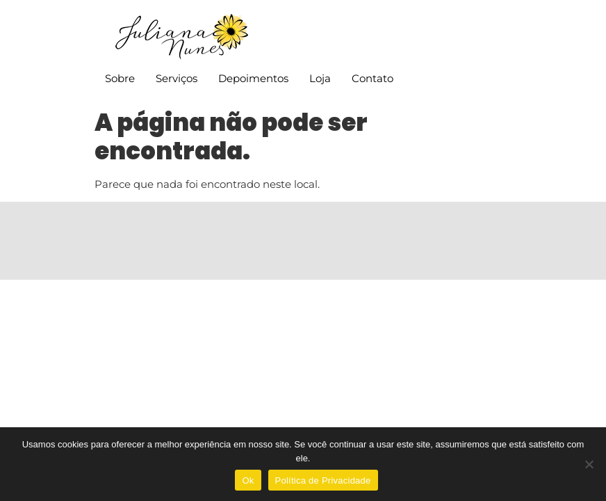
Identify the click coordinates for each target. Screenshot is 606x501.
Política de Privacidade (323, 480)
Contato (372, 78)
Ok (248, 480)
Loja (320, 78)
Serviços (176, 78)
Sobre (120, 78)
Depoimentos (253, 78)
